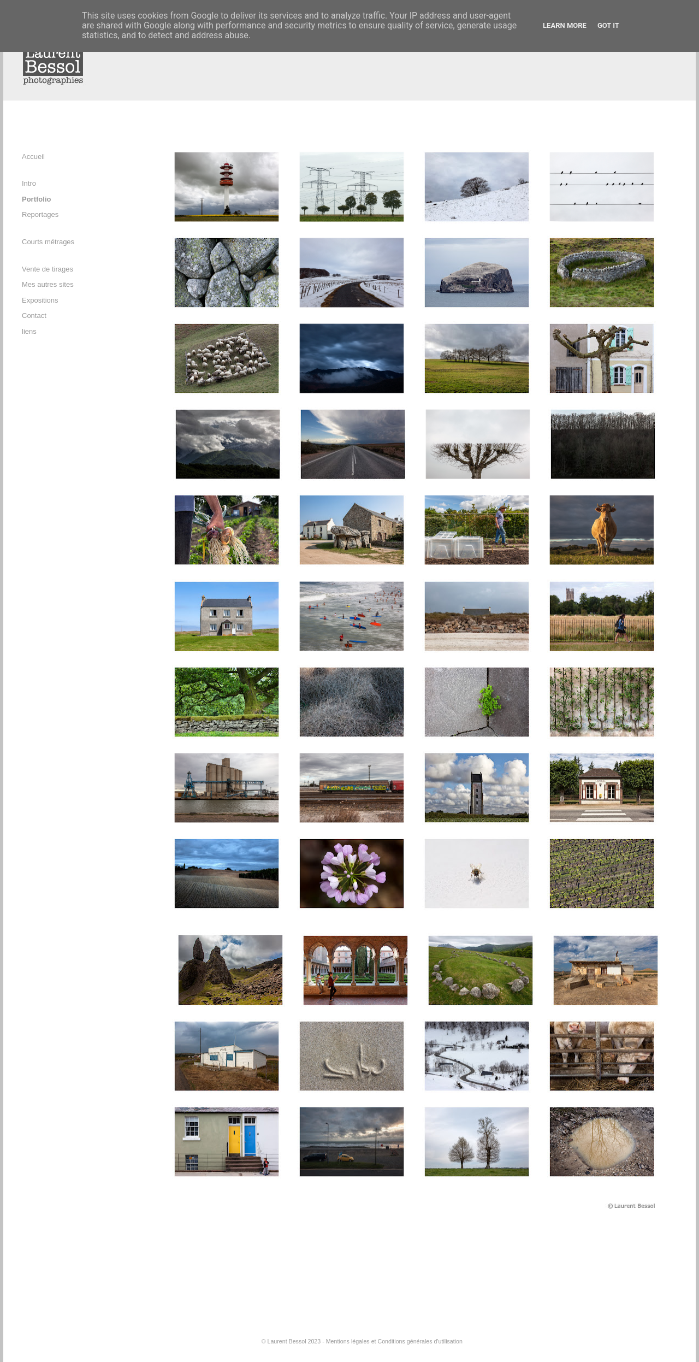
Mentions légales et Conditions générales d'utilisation (394, 1341)
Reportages (40, 214)
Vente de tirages (47, 269)
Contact (34, 315)
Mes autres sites (48, 284)
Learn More (565, 25)
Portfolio (36, 199)
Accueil (33, 156)
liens (29, 331)
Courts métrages (48, 242)
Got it (608, 25)
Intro (29, 183)
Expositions (40, 300)
